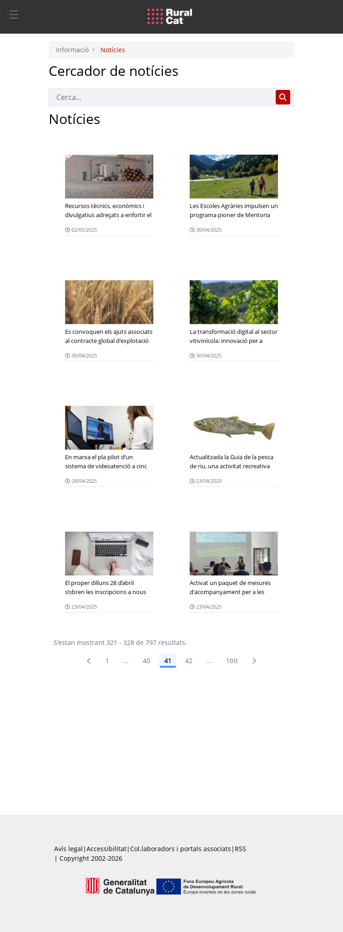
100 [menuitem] (231, 660)
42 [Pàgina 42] (189, 660)
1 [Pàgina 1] (107, 660)
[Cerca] (160, 97)
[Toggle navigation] (14, 14)
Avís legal (68, 848)
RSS (240, 848)
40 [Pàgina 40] (147, 660)
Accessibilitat (106, 848)
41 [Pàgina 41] (168, 660)
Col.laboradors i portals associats (180, 848)
